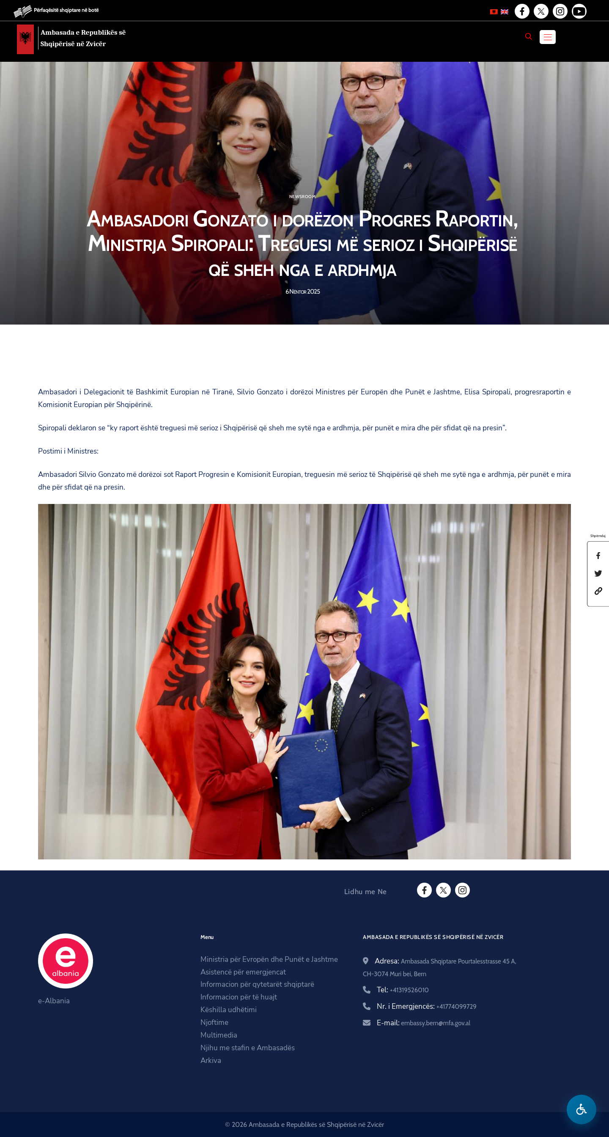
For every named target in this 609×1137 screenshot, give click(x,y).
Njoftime (214, 1022)
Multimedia (218, 1035)
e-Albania (54, 1001)
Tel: (403, 990)
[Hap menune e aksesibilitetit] (581, 1109)
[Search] (528, 36)
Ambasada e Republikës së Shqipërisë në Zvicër (83, 38)
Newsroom (302, 196)
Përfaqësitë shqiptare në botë (66, 10)
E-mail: (423, 1023)
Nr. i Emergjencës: (427, 1006)
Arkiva (210, 1060)
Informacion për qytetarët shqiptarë (257, 984)
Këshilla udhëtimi (228, 1010)
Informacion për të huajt (238, 997)
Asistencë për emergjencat (243, 972)
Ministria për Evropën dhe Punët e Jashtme (269, 959)
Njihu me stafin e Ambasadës (247, 1048)
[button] (598, 590)
